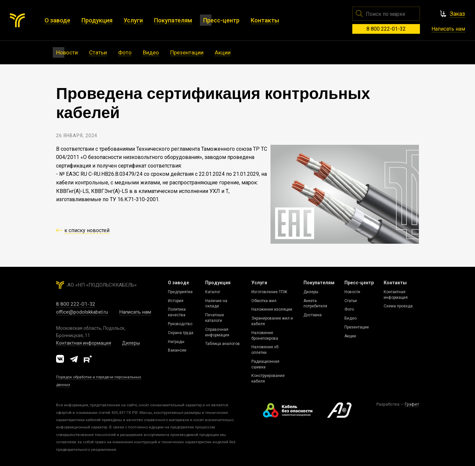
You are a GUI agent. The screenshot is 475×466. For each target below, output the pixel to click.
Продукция (218, 282)
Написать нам (448, 29)
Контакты (395, 282)
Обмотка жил (263, 300)
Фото (349, 309)
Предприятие (180, 292)
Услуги (259, 282)
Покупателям (318, 282)
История (175, 300)
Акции (350, 336)
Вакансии (177, 350)
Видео (350, 318)
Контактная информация (83, 343)
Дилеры (131, 343)
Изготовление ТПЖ (269, 292)
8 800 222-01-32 (386, 29)
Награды (176, 341)
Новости (352, 292)
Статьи (350, 300)
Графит (412, 404)
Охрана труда (180, 332)
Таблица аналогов (222, 343)
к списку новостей (87, 230)
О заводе (178, 282)
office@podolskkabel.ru (82, 312)
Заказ (457, 13)
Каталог (212, 292)
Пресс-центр (359, 282)
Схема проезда (398, 306)
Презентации (356, 327)
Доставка (312, 315)
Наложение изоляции (271, 309)
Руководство (180, 324)
